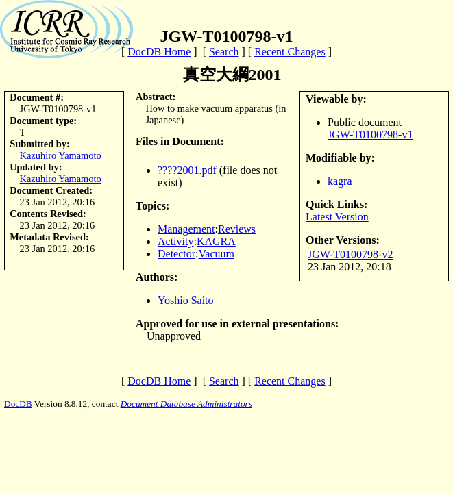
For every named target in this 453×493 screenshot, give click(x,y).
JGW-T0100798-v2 (350, 254)
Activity (175, 241)
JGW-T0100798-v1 (370, 134)
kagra (340, 181)
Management (186, 229)
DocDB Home (159, 52)
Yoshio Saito (186, 300)
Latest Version (337, 217)
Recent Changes (290, 52)
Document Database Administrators (186, 404)
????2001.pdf (187, 170)
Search (224, 52)
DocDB (18, 404)
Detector (176, 254)
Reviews (237, 229)
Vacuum (216, 254)
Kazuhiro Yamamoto (60, 155)
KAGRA (216, 241)
